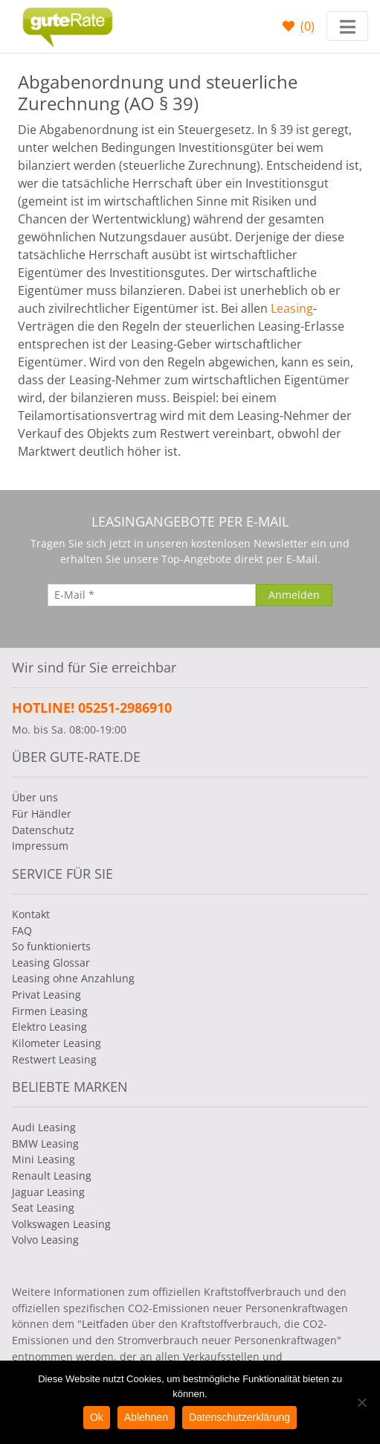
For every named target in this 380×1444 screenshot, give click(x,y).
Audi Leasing (44, 1127)
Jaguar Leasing (48, 1192)
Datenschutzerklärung (239, 1417)
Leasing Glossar (51, 962)
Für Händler (41, 814)
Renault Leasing (51, 1175)
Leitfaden (105, 1324)
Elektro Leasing (49, 1027)
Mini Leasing (43, 1159)
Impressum (40, 846)
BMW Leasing (45, 1143)
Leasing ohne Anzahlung (73, 978)
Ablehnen (146, 1417)
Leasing (292, 308)
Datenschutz (43, 830)
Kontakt (31, 914)
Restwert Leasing (54, 1059)
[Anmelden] (294, 595)
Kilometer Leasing (56, 1043)
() (306, 26)
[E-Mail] (152, 595)
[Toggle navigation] (347, 26)
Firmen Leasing (50, 1011)
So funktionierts (51, 946)
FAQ (22, 930)
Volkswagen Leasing (61, 1224)
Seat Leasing (43, 1207)
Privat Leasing (46, 994)
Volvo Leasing (45, 1240)
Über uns (35, 797)
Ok (96, 1417)
